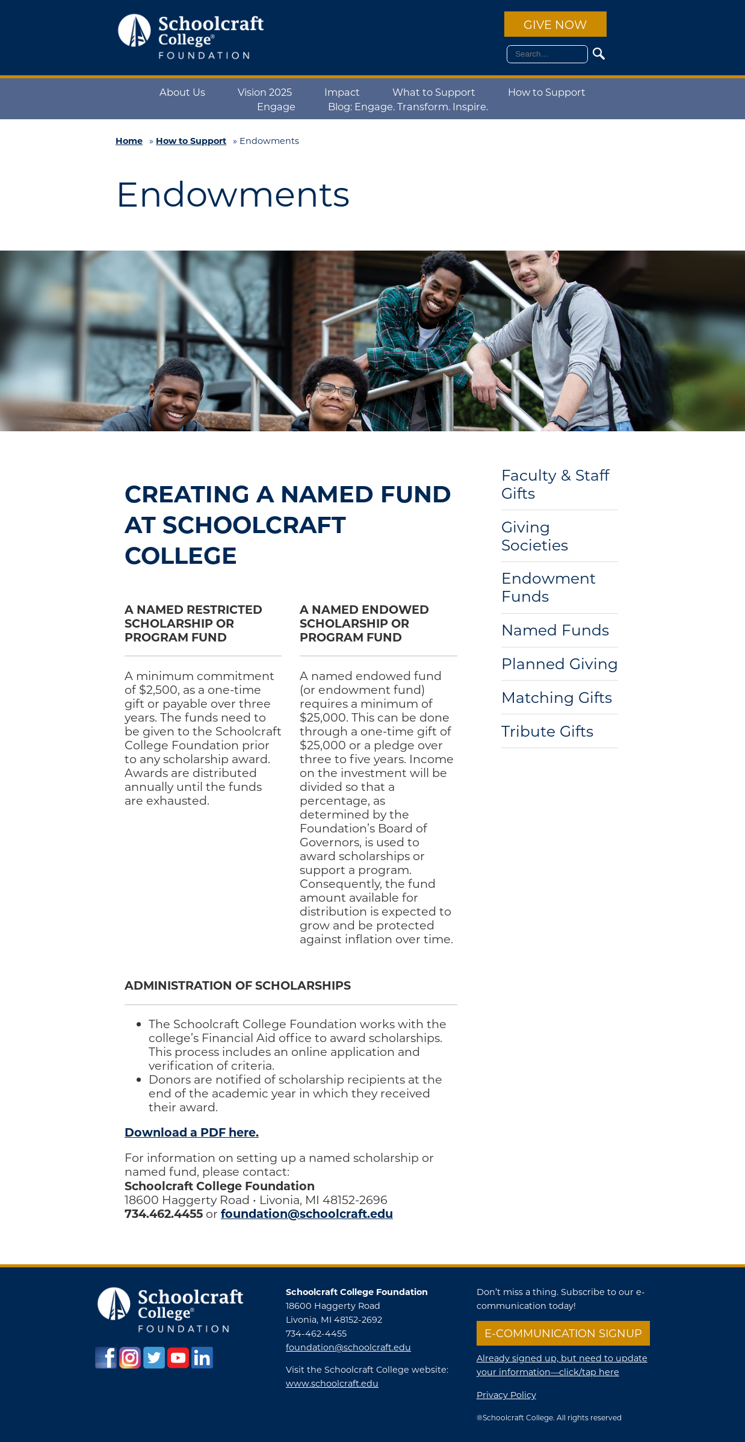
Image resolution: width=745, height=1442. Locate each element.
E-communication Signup (563, 1333)
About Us (182, 92)
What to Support (433, 92)
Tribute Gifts (547, 731)
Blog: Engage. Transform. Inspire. (408, 106)
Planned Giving (559, 664)
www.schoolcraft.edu (332, 1383)
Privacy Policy (506, 1394)
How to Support (547, 92)
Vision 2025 (265, 92)
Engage (276, 106)
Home (129, 140)
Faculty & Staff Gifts (555, 484)
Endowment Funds (548, 587)
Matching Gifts (556, 697)
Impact (342, 92)
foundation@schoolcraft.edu (348, 1347)
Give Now (555, 24)
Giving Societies (534, 536)
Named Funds (555, 630)
